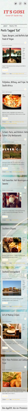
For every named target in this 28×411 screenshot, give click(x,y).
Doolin (13, 399)
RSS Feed (25, 3)
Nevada (20, 73)
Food (23, 121)
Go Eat (7, 73)
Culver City (14, 171)
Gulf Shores (16, 306)
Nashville (16, 263)
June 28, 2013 (5, 278)
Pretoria (10, 123)
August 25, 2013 (5, 235)
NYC (17, 220)
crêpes (13, 351)
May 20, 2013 (5, 369)
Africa (13, 121)
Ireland (18, 399)
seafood (20, 306)
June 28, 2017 (5, 45)
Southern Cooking (21, 263)
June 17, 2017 (5, 92)
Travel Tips (13, 26)
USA (23, 73)
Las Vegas (16, 73)
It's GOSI (14, 11)
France (18, 351)
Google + (20, 3)
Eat (12, 73)
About (5, 26)
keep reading (5, 70)
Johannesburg (5, 123)
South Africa (14, 123)
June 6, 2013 (4, 321)
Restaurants (21, 171)
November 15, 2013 (6, 142)
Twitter (16, 3)
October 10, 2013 (5, 190)
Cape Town (17, 121)
